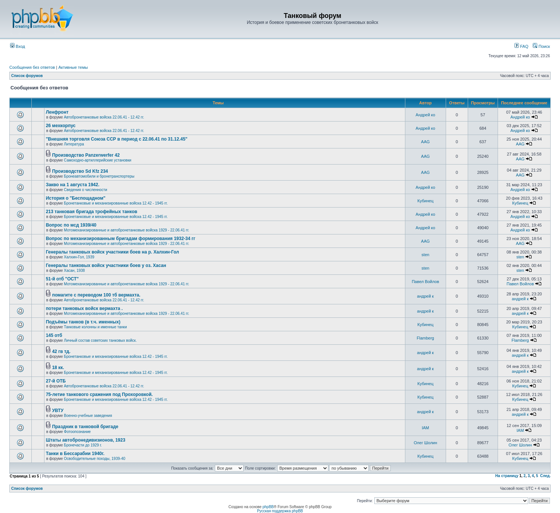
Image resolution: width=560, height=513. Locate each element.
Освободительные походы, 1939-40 (94, 459)
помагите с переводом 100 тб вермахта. (96, 295)
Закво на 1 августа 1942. (72, 184)
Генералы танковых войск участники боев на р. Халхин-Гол (112, 252)
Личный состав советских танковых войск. (100, 340)
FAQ (521, 46)
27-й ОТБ (56, 381)
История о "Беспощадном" (76, 198)
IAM (425, 428)
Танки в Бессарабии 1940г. (75, 453)
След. (545, 476)
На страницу (507, 476)
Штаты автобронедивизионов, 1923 (86, 440)
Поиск (541, 46)
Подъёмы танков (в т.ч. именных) (83, 322)
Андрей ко (425, 115)
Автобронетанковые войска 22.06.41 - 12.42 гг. (104, 117)
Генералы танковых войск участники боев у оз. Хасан (106, 265)
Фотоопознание (77, 432)
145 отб (54, 335)
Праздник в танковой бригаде (85, 426)
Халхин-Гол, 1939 (79, 257)
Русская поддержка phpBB (280, 511)
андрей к (425, 296)
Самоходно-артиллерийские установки (97, 160)
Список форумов (27, 76)
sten (425, 254)
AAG (425, 141)
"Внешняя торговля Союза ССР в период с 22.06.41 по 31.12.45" (117, 139)
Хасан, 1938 (74, 270)
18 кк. (58, 367)
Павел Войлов (425, 281)
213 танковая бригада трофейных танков (91, 211)
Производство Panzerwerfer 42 (86, 155)
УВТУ (57, 410)
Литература (74, 144)
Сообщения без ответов (32, 67)
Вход (17, 46)
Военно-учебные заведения (88, 416)
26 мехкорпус (61, 125)
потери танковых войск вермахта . (84, 308)
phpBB (268, 507)
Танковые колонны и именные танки (95, 327)
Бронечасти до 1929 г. (83, 445)
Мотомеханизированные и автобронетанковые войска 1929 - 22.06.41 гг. (126, 230)
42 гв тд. (61, 351)
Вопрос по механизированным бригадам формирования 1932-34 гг (120, 238)
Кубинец (425, 201)
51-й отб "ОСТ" (62, 279)
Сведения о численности (85, 190)
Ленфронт (57, 112)
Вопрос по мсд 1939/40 (71, 225)
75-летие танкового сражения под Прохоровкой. (99, 394)
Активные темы (73, 67)
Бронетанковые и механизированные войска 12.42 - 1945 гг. (116, 203)
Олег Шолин (425, 442)
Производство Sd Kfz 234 (80, 171)
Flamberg (425, 338)
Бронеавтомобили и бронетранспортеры (99, 176)
